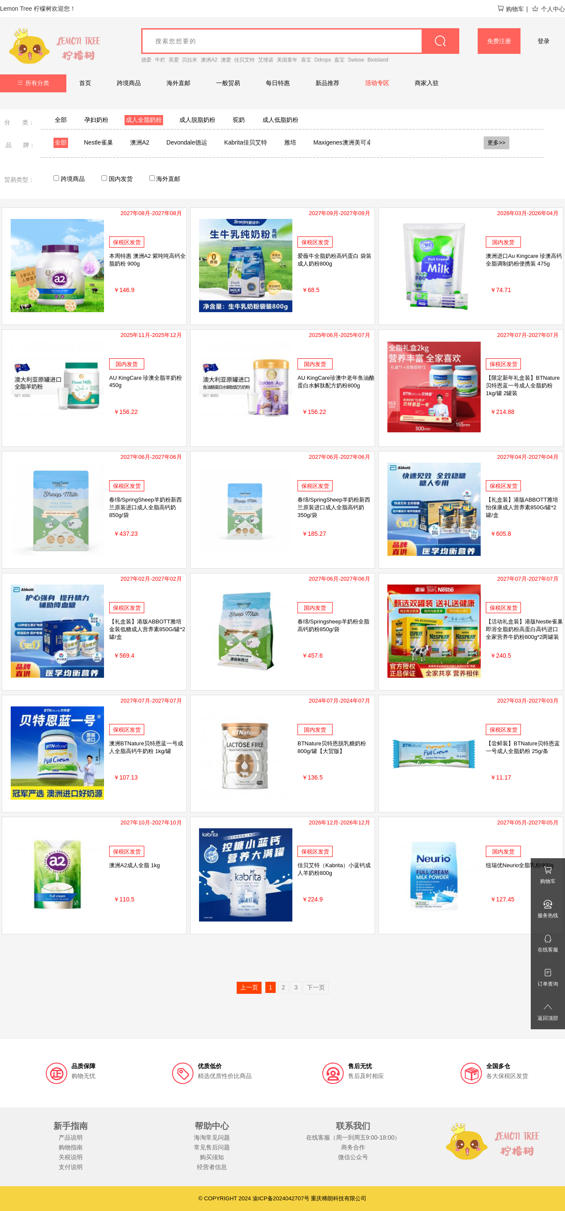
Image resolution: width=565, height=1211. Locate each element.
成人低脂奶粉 (280, 119)
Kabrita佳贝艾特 (245, 142)
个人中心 (548, 9)
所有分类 (33, 83)
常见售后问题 (212, 1147)
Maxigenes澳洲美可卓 (342, 142)
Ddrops (323, 60)
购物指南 (71, 1147)
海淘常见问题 (212, 1137)
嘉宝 (339, 60)
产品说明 (71, 1137)
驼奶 (239, 119)
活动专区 (377, 83)
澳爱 (226, 60)
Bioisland (378, 60)
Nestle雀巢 (98, 142)
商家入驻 (427, 83)
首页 (85, 83)
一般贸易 (228, 83)
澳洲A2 (209, 60)
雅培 (290, 142)
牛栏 (160, 60)
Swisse (356, 60)
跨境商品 (129, 83)
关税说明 (71, 1157)
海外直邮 (178, 83)
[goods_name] (300, 41)
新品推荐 (327, 83)
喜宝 (306, 60)
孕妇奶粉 (96, 119)
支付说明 (71, 1167)
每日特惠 (278, 83)
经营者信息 (212, 1167)
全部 (61, 119)
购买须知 (212, 1157)
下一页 (316, 987)
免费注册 (499, 41)
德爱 (146, 60)
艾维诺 (266, 60)
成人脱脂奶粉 (197, 119)
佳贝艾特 (244, 60)
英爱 (174, 60)
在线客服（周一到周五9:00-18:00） (353, 1137)
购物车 (510, 9)
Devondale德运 (187, 142)
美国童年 (287, 60)
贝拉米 (189, 60)
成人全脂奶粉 (144, 119)
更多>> (497, 142)
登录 (544, 41)
